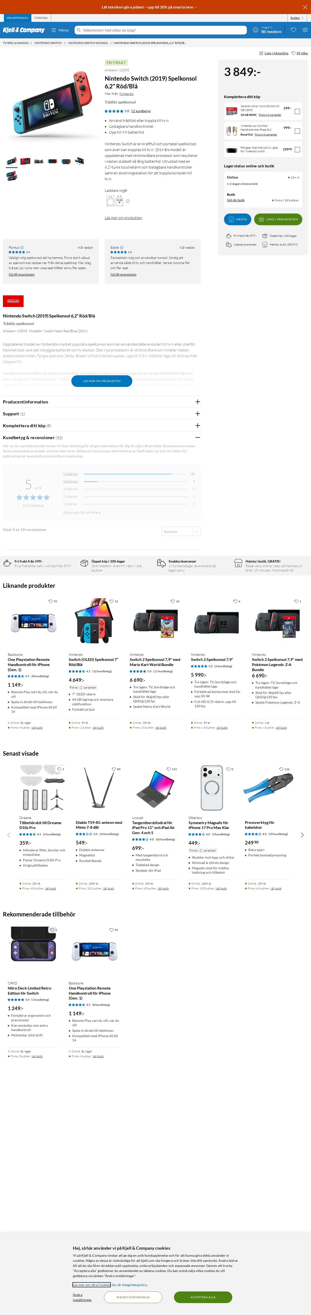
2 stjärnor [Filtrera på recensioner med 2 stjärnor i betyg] (70, 496)
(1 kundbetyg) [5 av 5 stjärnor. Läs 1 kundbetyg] (40, 1225)
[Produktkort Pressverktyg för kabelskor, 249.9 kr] (268, 1013)
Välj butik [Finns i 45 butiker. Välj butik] (163, 1114)
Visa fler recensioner (102, 744)
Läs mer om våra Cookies (91, 1285)
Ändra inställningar (82, 1297)
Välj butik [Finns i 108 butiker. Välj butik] (221, 1114)
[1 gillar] (297, 827)
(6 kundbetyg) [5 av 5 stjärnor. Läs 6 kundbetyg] (223, 892)
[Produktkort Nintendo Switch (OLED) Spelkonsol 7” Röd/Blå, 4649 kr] (94, 848)
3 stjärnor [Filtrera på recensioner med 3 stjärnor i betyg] (70, 489)
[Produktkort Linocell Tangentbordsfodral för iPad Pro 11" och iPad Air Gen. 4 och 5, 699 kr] (155, 1013)
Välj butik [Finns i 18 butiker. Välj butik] (222, 953)
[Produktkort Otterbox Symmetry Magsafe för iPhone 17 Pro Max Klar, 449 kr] (212, 1013)
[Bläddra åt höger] (302, 1060)
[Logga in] (267, 29)
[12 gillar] (113, 827)
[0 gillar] (229, 995)
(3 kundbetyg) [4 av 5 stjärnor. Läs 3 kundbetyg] (221, 1060)
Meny (60, 30)
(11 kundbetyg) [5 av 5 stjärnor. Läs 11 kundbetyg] (163, 897)
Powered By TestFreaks (180, 730)
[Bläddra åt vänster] (9, 1060)
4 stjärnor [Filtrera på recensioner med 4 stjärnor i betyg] (70, 481)
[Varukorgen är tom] (305, 29)
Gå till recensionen (22, 274)
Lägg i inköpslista (274, 53)
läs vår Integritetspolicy (129, 1285)
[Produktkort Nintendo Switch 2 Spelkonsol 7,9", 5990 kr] (216, 848)
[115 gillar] (171, 995)
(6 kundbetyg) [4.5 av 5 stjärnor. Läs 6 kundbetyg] (52, 1060)
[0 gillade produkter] (293, 29)
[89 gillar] (299, 53)
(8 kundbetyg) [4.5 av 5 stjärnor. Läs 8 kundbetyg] (40, 902)
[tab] (17, 18)
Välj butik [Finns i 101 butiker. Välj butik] (108, 1114)
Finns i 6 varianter (270, 115)
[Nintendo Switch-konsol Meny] (111, 43)
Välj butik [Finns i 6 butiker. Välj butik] (37, 953)
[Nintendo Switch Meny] (64, 43)
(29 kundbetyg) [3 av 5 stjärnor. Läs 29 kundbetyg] (109, 1060)
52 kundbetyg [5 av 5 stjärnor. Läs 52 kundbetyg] (141, 111)
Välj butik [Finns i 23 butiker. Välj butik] (160, 953)
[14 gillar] (175, 827)
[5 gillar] (53, 1155)
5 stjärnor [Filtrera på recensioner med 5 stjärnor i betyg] (70, 474)
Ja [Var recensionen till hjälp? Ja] (183, 570)
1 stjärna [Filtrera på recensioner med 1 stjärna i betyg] (69, 504)
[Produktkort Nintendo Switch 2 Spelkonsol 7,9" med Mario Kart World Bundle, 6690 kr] (155, 848)
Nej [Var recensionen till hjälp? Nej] (193, 570)
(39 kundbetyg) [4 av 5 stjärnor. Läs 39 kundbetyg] (278, 1060)
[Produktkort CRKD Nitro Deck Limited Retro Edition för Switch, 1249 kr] (33, 1176)
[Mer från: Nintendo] (13, 303)
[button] (11, 161)
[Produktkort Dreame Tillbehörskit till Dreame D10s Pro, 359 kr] (42, 1013)
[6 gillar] (236, 827)
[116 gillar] (284, 995)
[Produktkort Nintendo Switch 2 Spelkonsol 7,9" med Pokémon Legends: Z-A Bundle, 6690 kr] (277, 848)
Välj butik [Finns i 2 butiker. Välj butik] (98, 953)
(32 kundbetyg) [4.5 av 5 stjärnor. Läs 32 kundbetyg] (102, 897)
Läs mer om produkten (123, 217)
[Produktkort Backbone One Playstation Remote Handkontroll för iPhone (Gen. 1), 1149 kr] (33, 848)
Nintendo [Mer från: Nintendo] (127, 94)
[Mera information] (128, 201)
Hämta (237, 219)
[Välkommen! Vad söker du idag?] (164, 30)
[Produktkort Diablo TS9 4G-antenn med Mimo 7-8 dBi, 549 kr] (99, 1013)
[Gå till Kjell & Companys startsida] (25, 30)
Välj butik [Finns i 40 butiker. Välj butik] (50, 1114)
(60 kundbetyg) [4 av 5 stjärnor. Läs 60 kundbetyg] (165, 1065)
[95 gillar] (52, 827)
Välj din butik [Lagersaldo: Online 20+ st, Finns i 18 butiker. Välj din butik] (236, 200)
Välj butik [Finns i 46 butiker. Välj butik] (276, 1114)
